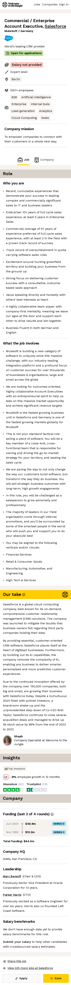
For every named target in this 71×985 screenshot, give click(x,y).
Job (23, 160)
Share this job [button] (14, 961)
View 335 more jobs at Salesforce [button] (28, 968)
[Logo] (12, 4)
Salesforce (55, 26)
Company (44, 160)
